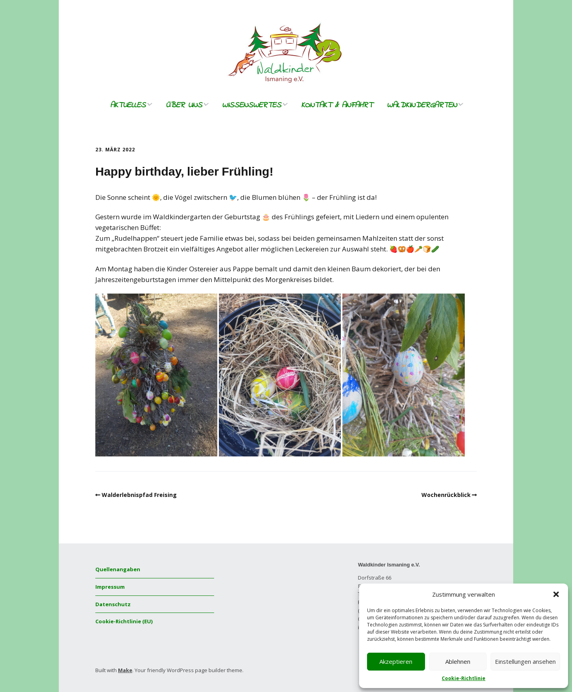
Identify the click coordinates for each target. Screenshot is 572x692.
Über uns (184, 105)
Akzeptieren (395, 661)
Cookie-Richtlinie (463, 678)
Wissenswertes (251, 105)
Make (125, 670)
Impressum (110, 586)
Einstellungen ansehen (525, 661)
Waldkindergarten (422, 105)
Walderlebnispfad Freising (139, 495)
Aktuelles (128, 105)
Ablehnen (457, 661)
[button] (556, 594)
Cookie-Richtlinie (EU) (124, 621)
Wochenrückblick (446, 495)
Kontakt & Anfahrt (337, 105)
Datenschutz (113, 604)
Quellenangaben (117, 569)
